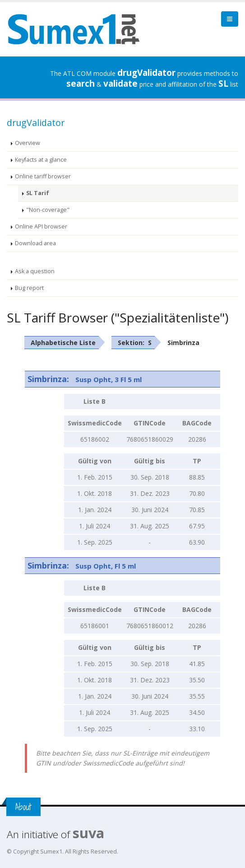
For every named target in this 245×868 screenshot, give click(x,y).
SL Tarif (37, 193)
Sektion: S (135, 342)
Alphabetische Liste (63, 342)
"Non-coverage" (47, 210)
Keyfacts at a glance (41, 159)
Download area (35, 243)
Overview (27, 143)
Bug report (29, 288)
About (23, 806)
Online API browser (41, 226)
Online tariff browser (43, 176)
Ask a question (35, 271)
